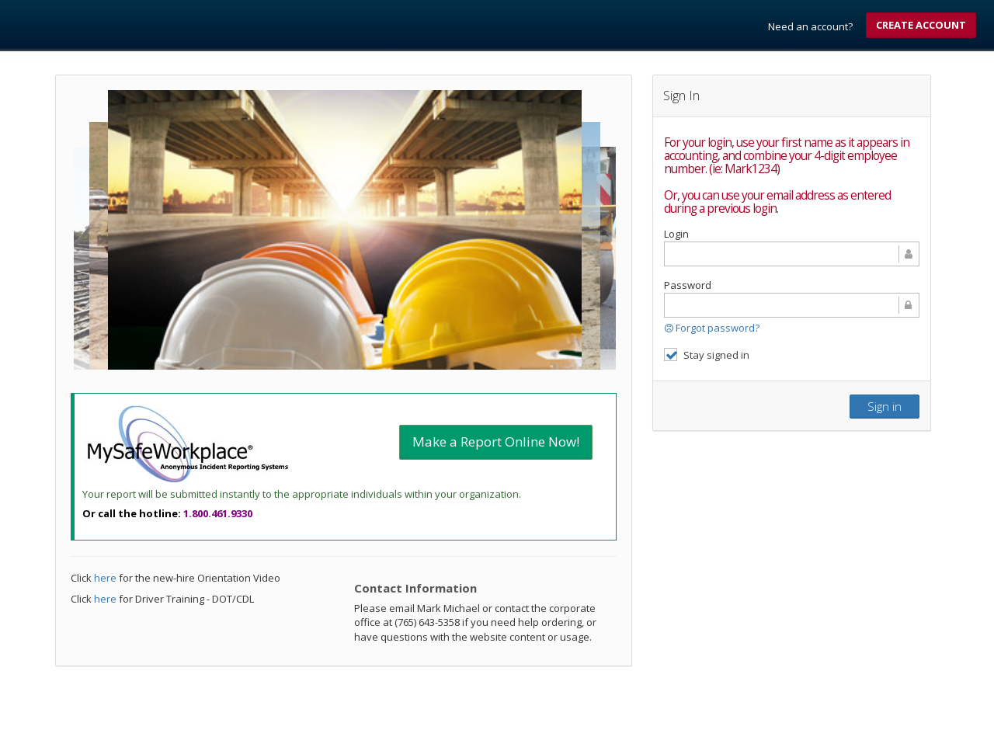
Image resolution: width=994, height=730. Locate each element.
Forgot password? (712, 328)
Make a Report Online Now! (495, 441)
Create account (921, 25)
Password (687, 285)
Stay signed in (706, 355)
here (105, 578)
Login (676, 234)
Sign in (884, 406)
